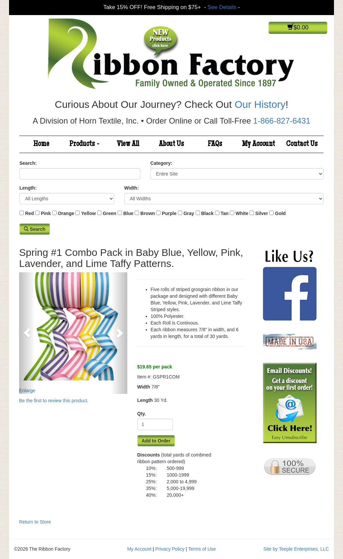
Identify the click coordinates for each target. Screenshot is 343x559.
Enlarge (73, 332)
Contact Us (302, 144)
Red (29, 213)
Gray (189, 213)
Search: (28, 163)
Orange (66, 213)
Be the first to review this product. (53, 400)
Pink (46, 213)
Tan (225, 213)
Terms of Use (202, 549)
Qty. (141, 413)
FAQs (215, 144)
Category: (161, 163)
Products (84, 144)
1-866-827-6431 (282, 120)
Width (143, 387)
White (241, 213)
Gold (280, 213)
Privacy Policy (170, 549)
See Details (222, 7)
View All (128, 144)
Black (207, 213)
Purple (169, 213)
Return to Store (35, 522)
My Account (258, 144)
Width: (131, 188)
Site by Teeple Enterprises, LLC (296, 549)
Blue (128, 213)
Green (109, 213)
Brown (147, 213)
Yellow (88, 213)
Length (145, 400)
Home (41, 144)
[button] (27, 333)
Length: (28, 188)
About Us (171, 144)
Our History (259, 104)
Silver (261, 213)
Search (35, 229)
